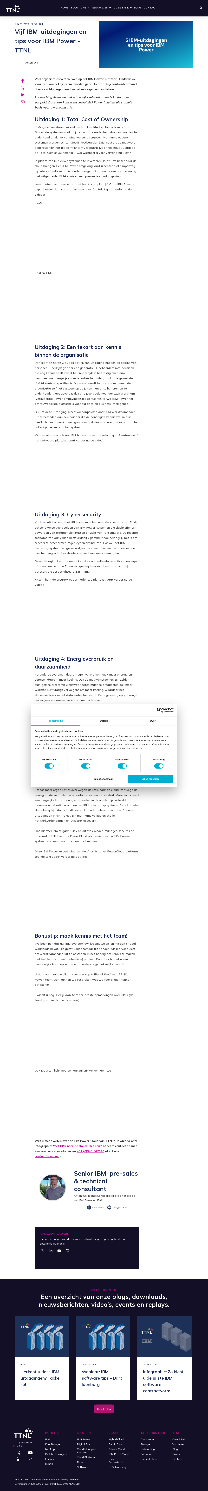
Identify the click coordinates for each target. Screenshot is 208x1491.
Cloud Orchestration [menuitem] (117, 1460)
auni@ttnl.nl (117, 1207)
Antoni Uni (27, 62)
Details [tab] (104, 720)
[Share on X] (23, 88)
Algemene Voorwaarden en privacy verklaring (55, 1479)
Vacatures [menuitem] (178, 1444)
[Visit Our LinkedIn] (51, 1250)
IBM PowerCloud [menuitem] (119, 1454)
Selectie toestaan (104, 779)
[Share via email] (23, 103)
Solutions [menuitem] (84, 1432)
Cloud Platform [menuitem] (86, 1457)
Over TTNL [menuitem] (179, 1439)
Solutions (78, 7)
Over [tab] (153, 720)
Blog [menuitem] (175, 1449)
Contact (150, 7)
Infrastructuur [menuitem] (153, 1432)
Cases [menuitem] (176, 1454)
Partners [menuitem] (52, 1432)
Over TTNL (121, 7)
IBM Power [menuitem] (83, 1439)
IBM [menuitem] (47, 1439)
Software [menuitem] (82, 1467)
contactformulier (47, 1156)
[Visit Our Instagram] (67, 1250)
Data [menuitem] (80, 1462)
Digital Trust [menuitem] (84, 1444)
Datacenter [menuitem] (147, 1439)
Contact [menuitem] (177, 1459)
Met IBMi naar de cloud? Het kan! (77, 1146)
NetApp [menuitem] (50, 1449)
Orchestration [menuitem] (149, 1459)
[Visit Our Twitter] (43, 1250)
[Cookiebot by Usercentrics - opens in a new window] (159, 710)
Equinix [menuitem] (49, 1459)
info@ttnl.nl (20, 1446)
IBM (41, 24)
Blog (137, 7)
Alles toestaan (150, 779)
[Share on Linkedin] (23, 95)
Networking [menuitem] (148, 1449)
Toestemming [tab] (55, 720)
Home (64, 7)
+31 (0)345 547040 (90, 1151)
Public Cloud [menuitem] (116, 1444)
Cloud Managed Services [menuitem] (86, 1451)
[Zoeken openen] (201, 8)
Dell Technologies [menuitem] (56, 1454)
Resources (100, 7)
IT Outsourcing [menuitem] (117, 1467)
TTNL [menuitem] (175, 1432)
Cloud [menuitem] (113, 1432)
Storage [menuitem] (145, 1444)
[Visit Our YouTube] (59, 1250)
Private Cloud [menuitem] (117, 1449)
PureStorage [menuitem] (52, 1444)
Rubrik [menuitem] (49, 1463)
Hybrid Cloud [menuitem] (116, 1439)
